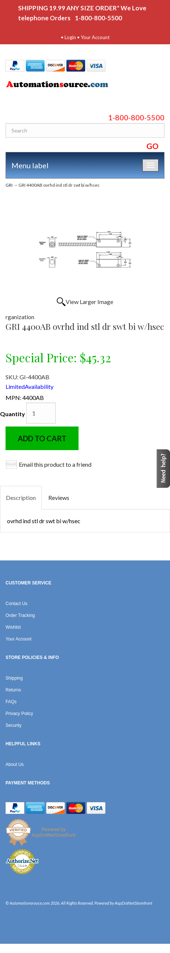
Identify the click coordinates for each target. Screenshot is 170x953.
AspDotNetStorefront (133, 903)
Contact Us (16, 603)
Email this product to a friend (55, 464)
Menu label (30, 165)
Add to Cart (42, 438)
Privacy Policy (19, 713)
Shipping (14, 678)
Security (13, 725)
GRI (9, 185)
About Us (15, 764)
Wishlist (13, 627)
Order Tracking (20, 615)
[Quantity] (41, 413)
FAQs (11, 701)
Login (70, 37)
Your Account (95, 37)
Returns (13, 690)
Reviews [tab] (58, 497)
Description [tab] (21, 497)
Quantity (12, 413)
